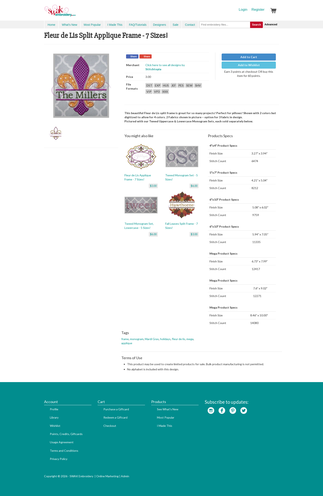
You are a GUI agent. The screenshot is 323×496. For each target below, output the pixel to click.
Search (256, 24)
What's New (69, 24)
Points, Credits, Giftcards (66, 434)
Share (133, 56)
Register (258, 10)
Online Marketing (107, 476)
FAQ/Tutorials (137, 24)
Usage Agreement (62, 442)
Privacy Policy (58, 459)
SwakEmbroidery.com (75, 12)
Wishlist (55, 425)
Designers (159, 24)
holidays (165, 339)
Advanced (270, 24)
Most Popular (92, 24)
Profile (54, 409)
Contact (190, 24)
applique (126, 343)
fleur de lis (178, 339)
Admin (125, 476)
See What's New (167, 409)
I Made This (114, 24)
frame (125, 339)
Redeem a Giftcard (115, 417)
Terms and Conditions (64, 450)
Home (51, 24)
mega (189, 339)
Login (243, 10)
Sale (175, 24)
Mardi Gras (152, 339)
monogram (137, 339)
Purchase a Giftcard (116, 409)
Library (54, 417)
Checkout (109, 425)
